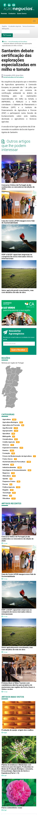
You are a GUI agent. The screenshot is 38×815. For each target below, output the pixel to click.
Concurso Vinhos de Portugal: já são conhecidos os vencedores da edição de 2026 (18, 187)
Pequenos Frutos (9, 481)
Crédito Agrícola (9, 442)
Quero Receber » (19, 350)
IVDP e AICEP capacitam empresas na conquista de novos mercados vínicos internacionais (17, 257)
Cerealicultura (8, 439)
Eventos (5, 450)
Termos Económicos (28, 26)
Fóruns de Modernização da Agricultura (17, 456)
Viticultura (6, 498)
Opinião (5, 479)
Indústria (6, 464)
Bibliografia (5, 28)
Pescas (5, 484)
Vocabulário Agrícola (14, 26)
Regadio (6, 490)
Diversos (6, 445)
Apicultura (6, 433)
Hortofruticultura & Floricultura (18, 41)
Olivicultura (7, 476)
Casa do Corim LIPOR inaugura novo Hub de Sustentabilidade (18, 222)
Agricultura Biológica (10, 422)
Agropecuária (7, 431)
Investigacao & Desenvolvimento (14, 470)
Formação (6, 453)
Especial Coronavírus (10, 448)
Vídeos (5, 495)
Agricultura (7, 419)
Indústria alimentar (9, 467)
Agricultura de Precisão (11, 425)
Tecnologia (7, 493)
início (4, 41)
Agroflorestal (7, 428)
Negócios (6, 473)
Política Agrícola (9, 487)
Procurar (7, 35)
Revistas (4, 13)
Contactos (12, 13)
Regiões (4, 26)
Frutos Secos (8, 459)
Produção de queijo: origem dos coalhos (17, 730)
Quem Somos (22, 13)
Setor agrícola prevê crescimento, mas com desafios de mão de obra (18, 291)
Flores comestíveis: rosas (12, 808)
